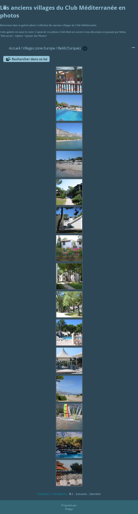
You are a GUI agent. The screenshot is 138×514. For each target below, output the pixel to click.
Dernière (95, 494)
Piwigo (69, 509)
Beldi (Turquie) (69, 48)
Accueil (14, 48)
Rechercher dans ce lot (29, 59)
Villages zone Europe (39, 48)
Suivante (81, 494)
